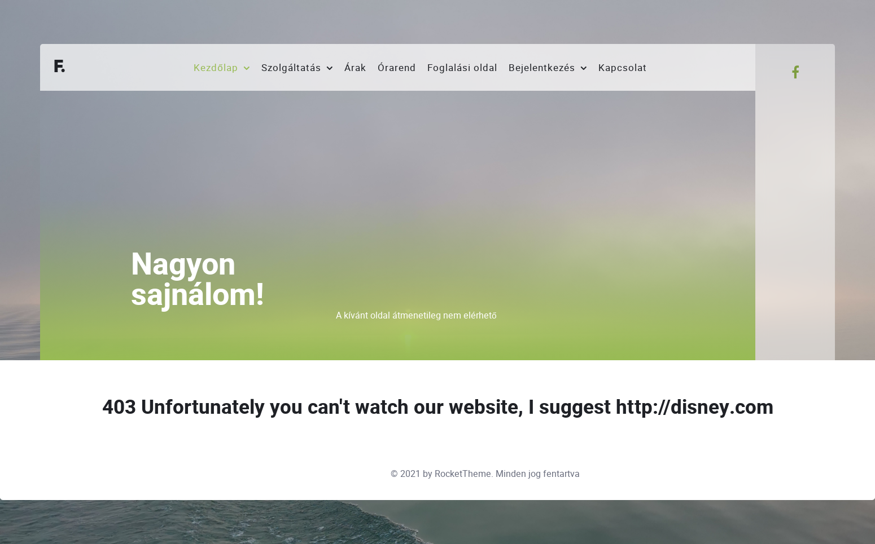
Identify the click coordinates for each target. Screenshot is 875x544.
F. (60, 67)
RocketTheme (463, 473)
